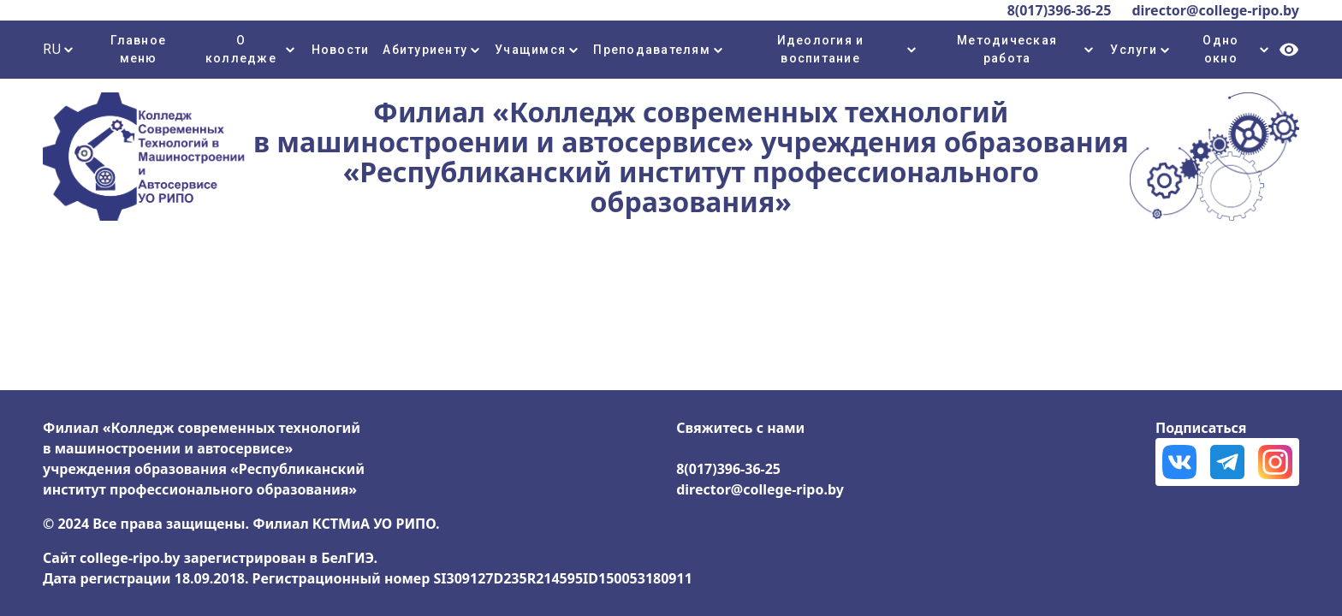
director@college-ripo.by (1215, 10)
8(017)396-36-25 (1059, 10)
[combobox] (63, 49)
